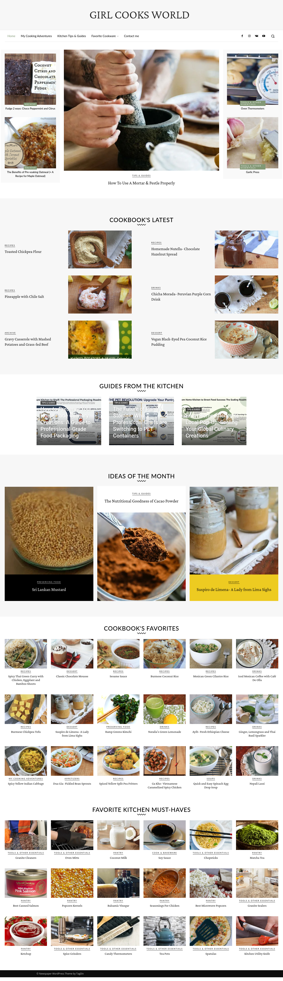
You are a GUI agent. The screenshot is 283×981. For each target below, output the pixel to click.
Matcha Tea (257, 868)
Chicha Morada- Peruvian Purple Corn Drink (180, 296)
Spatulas (210, 964)
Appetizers (72, 785)
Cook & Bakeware (164, 863)
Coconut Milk (118, 868)
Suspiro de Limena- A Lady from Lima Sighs (234, 592)
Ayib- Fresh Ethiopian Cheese (211, 740)
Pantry (118, 863)
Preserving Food (49, 582)
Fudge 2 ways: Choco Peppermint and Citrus (30, 110)
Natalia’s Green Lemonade (164, 740)
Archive (30, 104)
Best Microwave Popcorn (211, 916)
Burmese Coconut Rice (164, 683)
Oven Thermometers (252, 108)
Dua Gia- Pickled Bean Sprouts (72, 792)
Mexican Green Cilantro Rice (210, 685)
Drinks (156, 287)
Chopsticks (211, 868)
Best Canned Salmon (26, 916)
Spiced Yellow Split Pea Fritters (118, 792)
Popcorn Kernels (72, 916)
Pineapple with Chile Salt (34, 296)
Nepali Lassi (257, 790)
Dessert (156, 333)
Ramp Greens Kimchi (118, 739)
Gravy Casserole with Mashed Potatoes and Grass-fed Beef (29, 340)
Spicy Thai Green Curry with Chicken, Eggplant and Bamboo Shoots (25, 687)
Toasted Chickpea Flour (32, 251)
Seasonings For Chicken (164, 916)
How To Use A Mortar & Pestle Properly (141, 181)
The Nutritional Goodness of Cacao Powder (141, 503)
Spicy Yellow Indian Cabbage (25, 792)
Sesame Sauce (118, 683)
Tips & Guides (141, 175)
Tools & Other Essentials (251, 103)
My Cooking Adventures (26, 785)
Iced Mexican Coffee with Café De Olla (257, 685)
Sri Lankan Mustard (49, 588)
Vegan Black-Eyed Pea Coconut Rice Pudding (176, 341)
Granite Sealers (257, 916)
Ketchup (26, 964)
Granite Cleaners (25, 868)
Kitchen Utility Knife (257, 964)
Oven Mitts (72, 868)
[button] (272, 36)
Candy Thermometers (118, 964)
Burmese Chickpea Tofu (25, 739)
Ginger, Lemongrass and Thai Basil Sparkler (257, 740)
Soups (211, 785)
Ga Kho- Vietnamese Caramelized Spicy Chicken (165, 794)
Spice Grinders (72, 964)
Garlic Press (252, 172)
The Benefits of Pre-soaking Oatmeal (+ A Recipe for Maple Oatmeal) (30, 177)
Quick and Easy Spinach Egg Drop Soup (211, 792)
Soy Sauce (164, 868)
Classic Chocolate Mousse (72, 683)
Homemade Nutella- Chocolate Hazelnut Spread (174, 250)
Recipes (10, 245)
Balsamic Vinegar (118, 916)
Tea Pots (164, 964)
